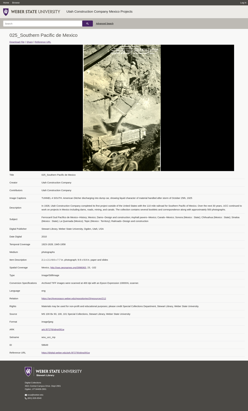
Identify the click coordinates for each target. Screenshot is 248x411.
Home (6, 2)
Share (29, 42)
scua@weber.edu (34, 395)
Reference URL (43, 42)
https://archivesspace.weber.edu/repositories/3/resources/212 (74, 298)
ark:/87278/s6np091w (53, 329)
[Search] (42, 24)
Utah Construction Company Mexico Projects (99, 11)
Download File (17, 42)
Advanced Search (105, 23)
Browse (16, 2)
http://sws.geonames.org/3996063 (68, 267)
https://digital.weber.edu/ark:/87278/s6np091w (66, 352)
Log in (243, 2)
